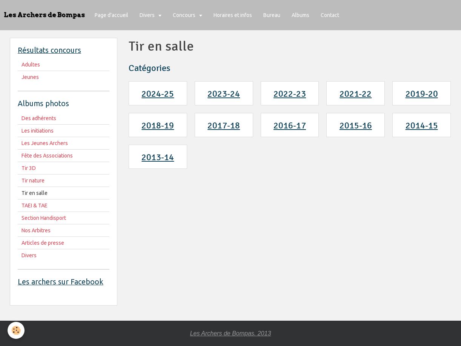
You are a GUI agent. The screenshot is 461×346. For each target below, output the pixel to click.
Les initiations (38, 131)
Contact (330, 15)
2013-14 (157, 157)
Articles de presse (43, 243)
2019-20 (422, 93)
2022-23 (290, 93)
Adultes (31, 65)
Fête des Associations (47, 156)
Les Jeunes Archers (45, 143)
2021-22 (356, 93)
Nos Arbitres (36, 230)
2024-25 (157, 93)
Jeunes (30, 77)
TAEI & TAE (35, 205)
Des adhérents (39, 118)
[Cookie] (16, 330)
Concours (185, 15)
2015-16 (356, 125)
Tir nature (33, 181)
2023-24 (223, 93)
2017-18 (223, 125)
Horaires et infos (233, 15)
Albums (300, 15)
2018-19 (157, 125)
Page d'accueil (111, 15)
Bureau (271, 15)
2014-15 (422, 125)
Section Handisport (44, 218)
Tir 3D (29, 168)
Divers (148, 15)
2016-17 (290, 125)
